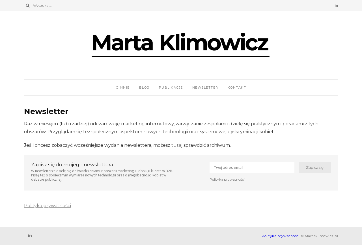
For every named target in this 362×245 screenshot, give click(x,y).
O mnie (123, 87)
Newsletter (205, 87)
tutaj (176, 145)
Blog (144, 87)
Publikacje (171, 87)
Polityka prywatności (227, 179)
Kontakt (237, 87)
